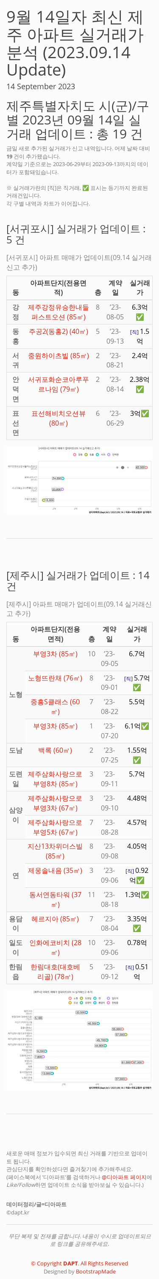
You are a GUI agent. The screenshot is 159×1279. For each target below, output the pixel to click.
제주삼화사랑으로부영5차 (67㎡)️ (55, 827)
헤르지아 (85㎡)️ (55, 918)
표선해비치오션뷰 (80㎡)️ (58, 418)
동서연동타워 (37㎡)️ (55, 899)
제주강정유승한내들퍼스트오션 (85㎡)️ (58, 312)
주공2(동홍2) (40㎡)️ (58, 331)
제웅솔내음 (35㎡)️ (55, 870)
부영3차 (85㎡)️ (55, 653)
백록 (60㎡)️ (55, 750)
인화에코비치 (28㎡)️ (55, 947)
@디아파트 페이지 (124, 1177)
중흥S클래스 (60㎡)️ (55, 706)
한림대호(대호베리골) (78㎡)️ (55, 971)
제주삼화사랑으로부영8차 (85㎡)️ (55, 778)
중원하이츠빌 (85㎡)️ (58, 355)
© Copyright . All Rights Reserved (79, 1263)
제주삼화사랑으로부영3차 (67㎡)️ (55, 803)
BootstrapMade (96, 1271)
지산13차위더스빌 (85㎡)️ (55, 851)
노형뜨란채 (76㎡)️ (55, 678)
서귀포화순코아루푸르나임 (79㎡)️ (58, 384)
